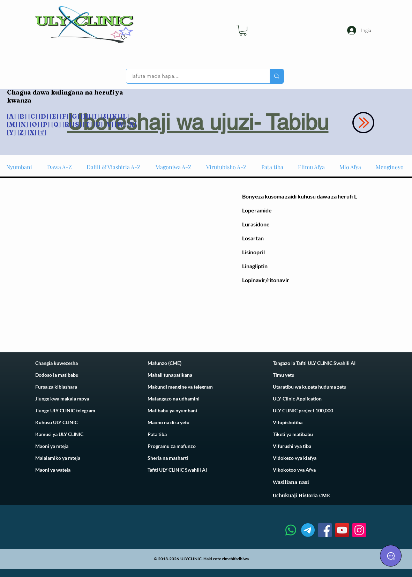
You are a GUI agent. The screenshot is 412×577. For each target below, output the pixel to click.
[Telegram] (308, 530)
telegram (203, 387)
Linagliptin (255, 266)
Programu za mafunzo (172, 446)
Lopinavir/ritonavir (265, 280)
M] (13, 124)
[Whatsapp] (291, 530)
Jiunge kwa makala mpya (62, 399)
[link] (243, 30)
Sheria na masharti (168, 458)
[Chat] (391, 556)
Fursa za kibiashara (56, 387)
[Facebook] (325, 530)
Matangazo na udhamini (174, 399)
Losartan (253, 238)
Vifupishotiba (287, 422)
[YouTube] (342, 530)
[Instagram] (359, 530)
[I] (95, 116)
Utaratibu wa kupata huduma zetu (309, 387)
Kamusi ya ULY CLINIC (59, 434)
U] (99, 124)
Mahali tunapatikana (170, 375)
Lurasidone (256, 224)
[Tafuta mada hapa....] (192, 76)
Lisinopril (253, 252)
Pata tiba (157, 434)
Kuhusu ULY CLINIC (56, 422)
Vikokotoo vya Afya (294, 470)
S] (78, 124)
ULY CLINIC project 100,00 (301, 410)
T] (88, 124)
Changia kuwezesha (56, 363)
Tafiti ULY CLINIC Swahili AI (177, 470)
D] (44, 116)
